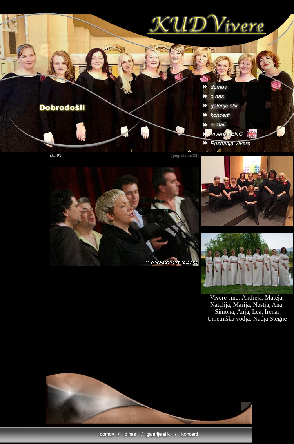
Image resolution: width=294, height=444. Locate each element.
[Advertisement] (124, 323)
